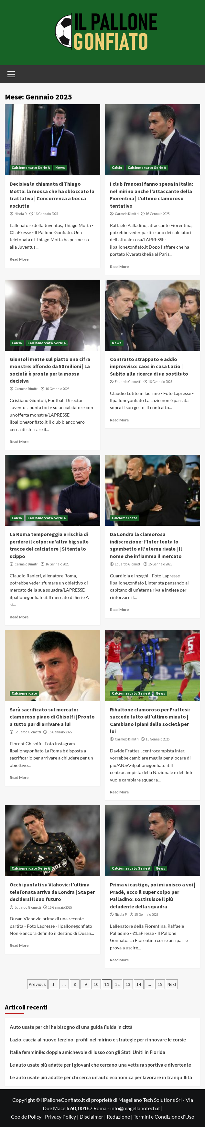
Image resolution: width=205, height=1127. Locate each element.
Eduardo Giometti (128, 381)
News (60, 167)
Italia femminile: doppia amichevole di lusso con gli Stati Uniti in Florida (87, 1052)
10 (96, 984)
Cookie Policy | (28, 1116)
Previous (37, 984)
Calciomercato (124, 518)
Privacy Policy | (62, 1116)
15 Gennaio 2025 (160, 564)
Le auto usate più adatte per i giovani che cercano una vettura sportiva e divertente (100, 1065)
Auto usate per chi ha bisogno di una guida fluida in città (71, 1027)
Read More (19, 259)
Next (171, 984)
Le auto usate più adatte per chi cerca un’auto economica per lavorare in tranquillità (101, 1077)
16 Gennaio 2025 (46, 214)
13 (128, 984)
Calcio (117, 167)
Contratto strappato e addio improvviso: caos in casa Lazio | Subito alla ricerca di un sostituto (149, 366)
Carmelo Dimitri (127, 214)
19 (160, 984)
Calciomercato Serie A (31, 167)
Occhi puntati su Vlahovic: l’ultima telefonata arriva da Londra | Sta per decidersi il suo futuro (52, 891)
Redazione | (120, 1116)
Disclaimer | (93, 1116)
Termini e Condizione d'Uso (164, 1116)
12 (117, 984)
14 (138, 984)
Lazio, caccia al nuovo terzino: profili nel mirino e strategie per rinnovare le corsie (98, 1039)
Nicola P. (21, 214)
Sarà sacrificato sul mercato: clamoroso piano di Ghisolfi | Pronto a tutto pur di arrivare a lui (52, 716)
